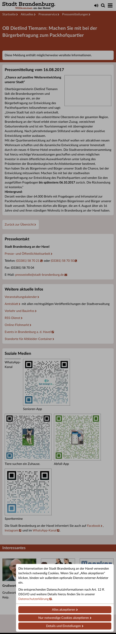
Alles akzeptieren (63, 609)
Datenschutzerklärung (33, 599)
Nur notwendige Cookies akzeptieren (63, 617)
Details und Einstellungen (63, 626)
